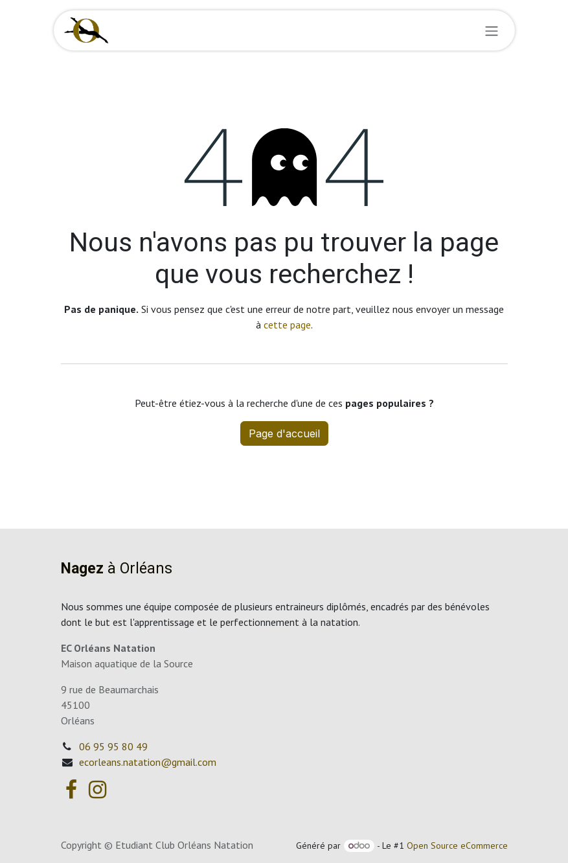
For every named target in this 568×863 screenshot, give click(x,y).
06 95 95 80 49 (113, 746)
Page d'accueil (284, 433)
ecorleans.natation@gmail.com (147, 761)
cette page (287, 324)
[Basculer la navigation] (492, 30)
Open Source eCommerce (457, 845)
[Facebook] (71, 790)
